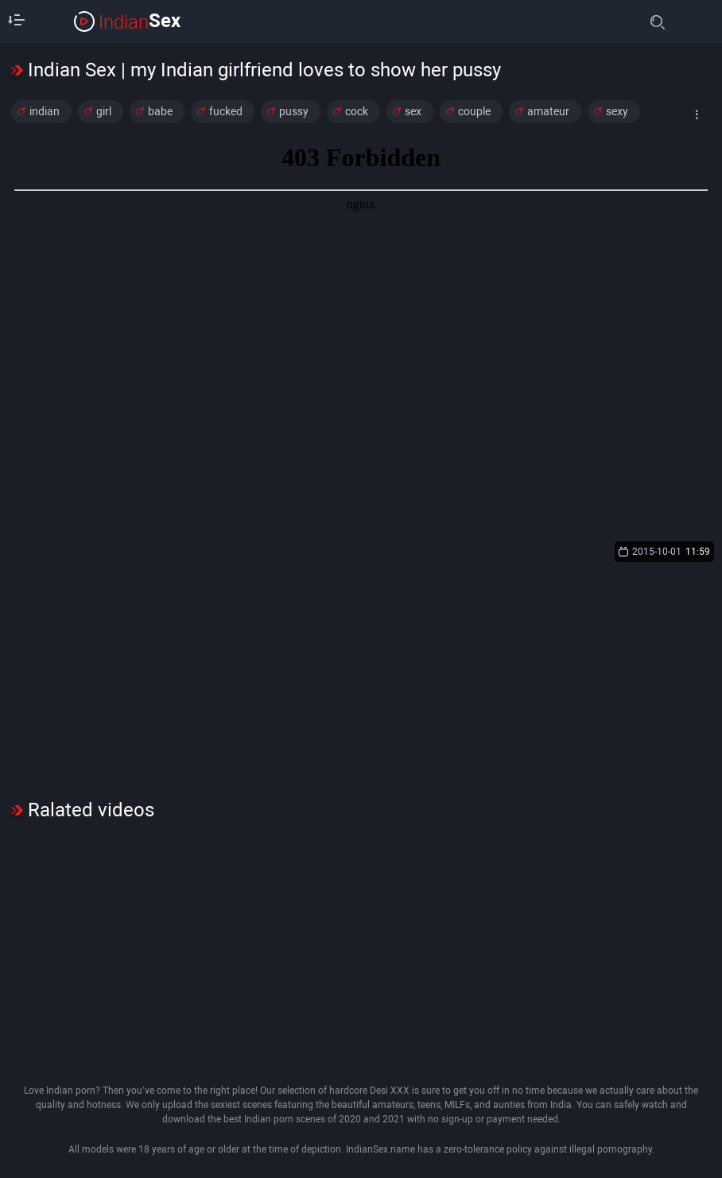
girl (103, 111)
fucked (226, 111)
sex (413, 111)
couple (474, 111)
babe (160, 111)
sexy (617, 111)
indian (44, 111)
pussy (294, 111)
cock (356, 111)
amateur (548, 111)
